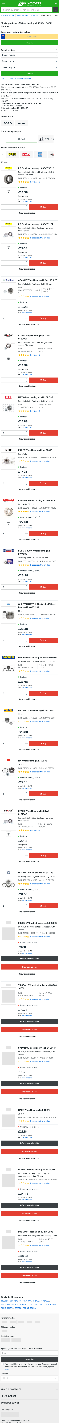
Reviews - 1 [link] (35, 411)
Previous (3, 139)
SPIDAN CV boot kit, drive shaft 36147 (38, 1051)
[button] (55, 9)
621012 (14, 1304)
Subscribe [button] (30, 1359)
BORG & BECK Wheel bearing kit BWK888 (38, 554)
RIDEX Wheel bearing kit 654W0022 (38, 171)
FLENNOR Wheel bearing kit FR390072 (38, 1172)
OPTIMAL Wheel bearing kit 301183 (38, 874)
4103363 (52, 1304)
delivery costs (27, 201)
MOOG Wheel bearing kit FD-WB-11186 (38, 659)
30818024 (5, 1304)
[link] (55, 3)
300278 (22, 1304)
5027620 (45, 1301)
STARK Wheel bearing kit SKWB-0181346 (38, 816)
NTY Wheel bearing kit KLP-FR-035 (38, 399)
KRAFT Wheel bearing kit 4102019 (38, 452)
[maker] (29, 55)
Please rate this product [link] (40, 238)
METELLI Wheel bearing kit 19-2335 (38, 712)
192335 (43, 1304)
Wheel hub (34, 15)
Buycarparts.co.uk (7, 15)
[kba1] (31, 36)
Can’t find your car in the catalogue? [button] (16, 78)
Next (56, 139)
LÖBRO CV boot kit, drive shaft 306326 (38, 926)
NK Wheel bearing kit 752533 (38, 762)
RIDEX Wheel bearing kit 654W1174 (38, 227)
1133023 (5, 1301)
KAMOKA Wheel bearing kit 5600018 (38, 502)
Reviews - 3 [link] (35, 182)
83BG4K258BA (29, 1308)
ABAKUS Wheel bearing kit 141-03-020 (38, 282)
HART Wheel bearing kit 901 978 (38, 1112)
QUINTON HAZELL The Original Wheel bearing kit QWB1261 (38, 607)
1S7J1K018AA (25, 1301)
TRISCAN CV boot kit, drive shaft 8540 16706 (37, 987)
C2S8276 (14, 1301)
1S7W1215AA (33, 1304)
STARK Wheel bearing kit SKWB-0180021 (38, 340)
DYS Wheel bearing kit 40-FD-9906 (38, 1233)
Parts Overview (22, 15)
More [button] (7, 1369)
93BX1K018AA (7, 1308)
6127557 (36, 1301)
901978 (18, 1308)
